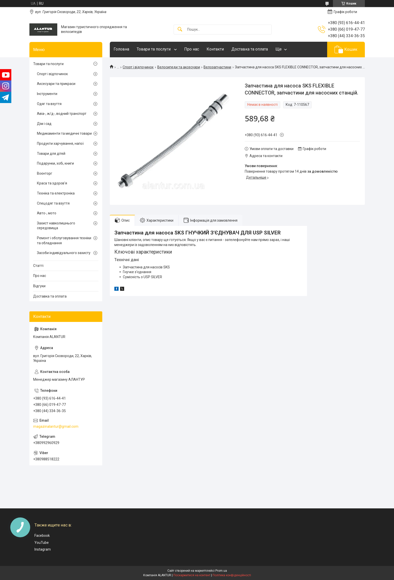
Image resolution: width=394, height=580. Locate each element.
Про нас (191, 49)
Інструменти (47, 94)
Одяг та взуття (49, 104)
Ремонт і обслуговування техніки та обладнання (64, 240)
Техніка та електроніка (56, 193)
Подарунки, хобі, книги (55, 163)
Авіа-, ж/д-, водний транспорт (61, 114)
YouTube (41, 543)
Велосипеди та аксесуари (178, 67)
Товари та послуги (154, 49)
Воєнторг (44, 173)
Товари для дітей (51, 154)
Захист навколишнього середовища (56, 225)
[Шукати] (179, 29)
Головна (121, 49)
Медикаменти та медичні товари (64, 133)
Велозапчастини (217, 67)
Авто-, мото (46, 213)
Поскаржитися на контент (191, 575)
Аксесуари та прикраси (56, 84)
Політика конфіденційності (232, 575)
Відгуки (39, 286)
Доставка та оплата (249, 49)
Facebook (42, 536)
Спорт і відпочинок (138, 67)
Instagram (42, 549)
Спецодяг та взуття (53, 203)
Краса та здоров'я (52, 183)
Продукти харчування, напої (60, 143)
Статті (38, 266)
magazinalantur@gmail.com (55, 426)
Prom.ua (221, 570)
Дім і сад (44, 124)
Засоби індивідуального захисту (63, 253)
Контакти (215, 49)
